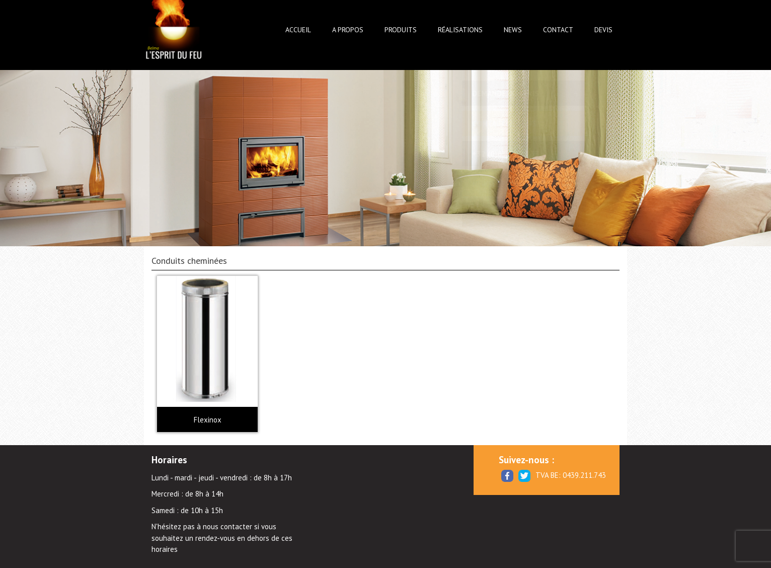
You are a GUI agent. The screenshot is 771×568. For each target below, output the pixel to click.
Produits (400, 29)
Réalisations (460, 29)
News (513, 29)
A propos (347, 29)
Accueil (298, 29)
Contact (558, 29)
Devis (603, 29)
